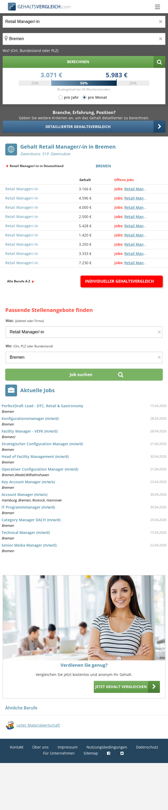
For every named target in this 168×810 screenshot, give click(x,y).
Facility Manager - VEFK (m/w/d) (30, 431)
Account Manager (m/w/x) (24, 494)
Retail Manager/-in (21, 188)
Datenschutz (147, 747)
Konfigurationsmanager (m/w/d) (30, 418)
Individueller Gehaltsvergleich (119, 281)
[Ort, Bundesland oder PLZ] (84, 39)
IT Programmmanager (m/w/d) (28, 507)
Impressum (68, 747)
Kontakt (16, 747)
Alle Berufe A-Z (18, 281)
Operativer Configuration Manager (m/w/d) (40, 469)
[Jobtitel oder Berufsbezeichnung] (84, 22)
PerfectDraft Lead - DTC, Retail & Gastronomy (42, 405)
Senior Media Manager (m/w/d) (29, 545)
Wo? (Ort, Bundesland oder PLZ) (30, 50)
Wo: (29, 345)
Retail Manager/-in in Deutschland (37, 166)
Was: (25, 320)
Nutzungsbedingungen (106, 747)
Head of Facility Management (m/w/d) (35, 456)
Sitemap (91, 753)
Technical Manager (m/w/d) (26, 532)
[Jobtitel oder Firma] (84, 332)
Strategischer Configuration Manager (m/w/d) (42, 443)
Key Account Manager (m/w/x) (28, 481)
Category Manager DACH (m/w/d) (31, 519)
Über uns (40, 747)
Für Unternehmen (59, 753)
